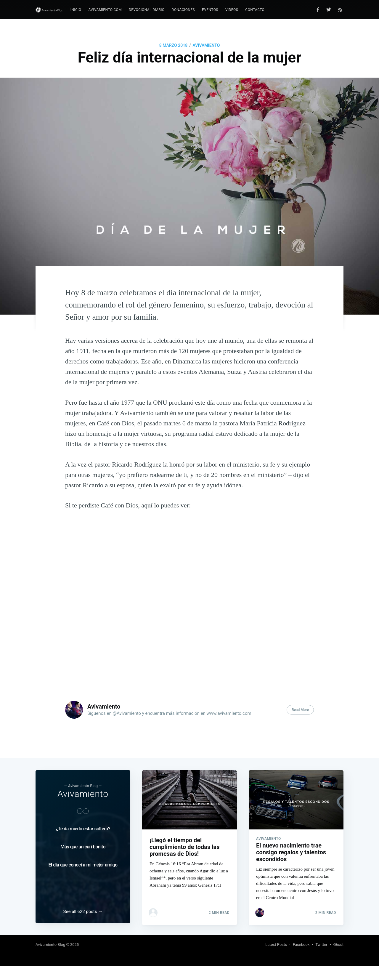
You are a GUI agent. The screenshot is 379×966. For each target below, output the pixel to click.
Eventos (210, 10)
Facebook (301, 944)
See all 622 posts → (83, 911)
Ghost (338, 944)
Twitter (321, 944)
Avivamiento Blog (50, 944)
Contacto (254, 10)
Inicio (75, 10)
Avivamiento (206, 45)
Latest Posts (276, 944)
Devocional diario (147, 10)
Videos (231, 10)
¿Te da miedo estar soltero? (83, 827)
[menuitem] (76, 10)
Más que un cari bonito (82, 845)
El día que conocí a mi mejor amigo (83, 863)
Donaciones (183, 10)
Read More (300, 710)
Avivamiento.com (105, 10)
